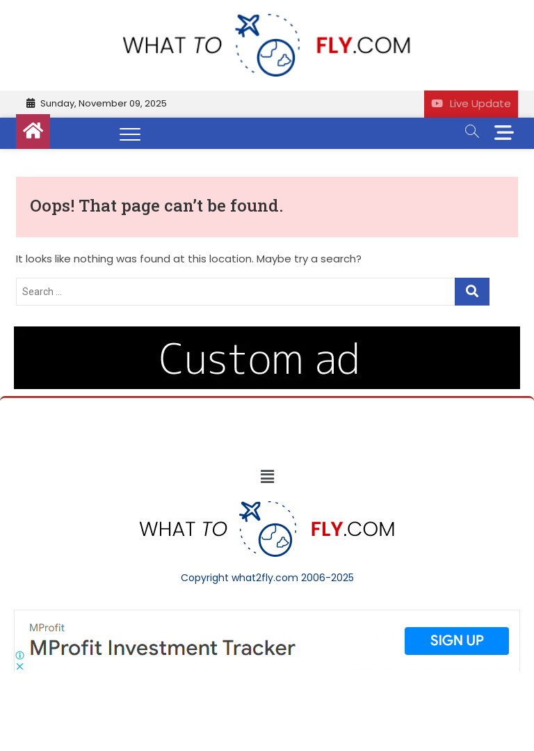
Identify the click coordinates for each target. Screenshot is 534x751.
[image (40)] (267, 333)
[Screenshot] (267, 617)
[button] (267, 477)
